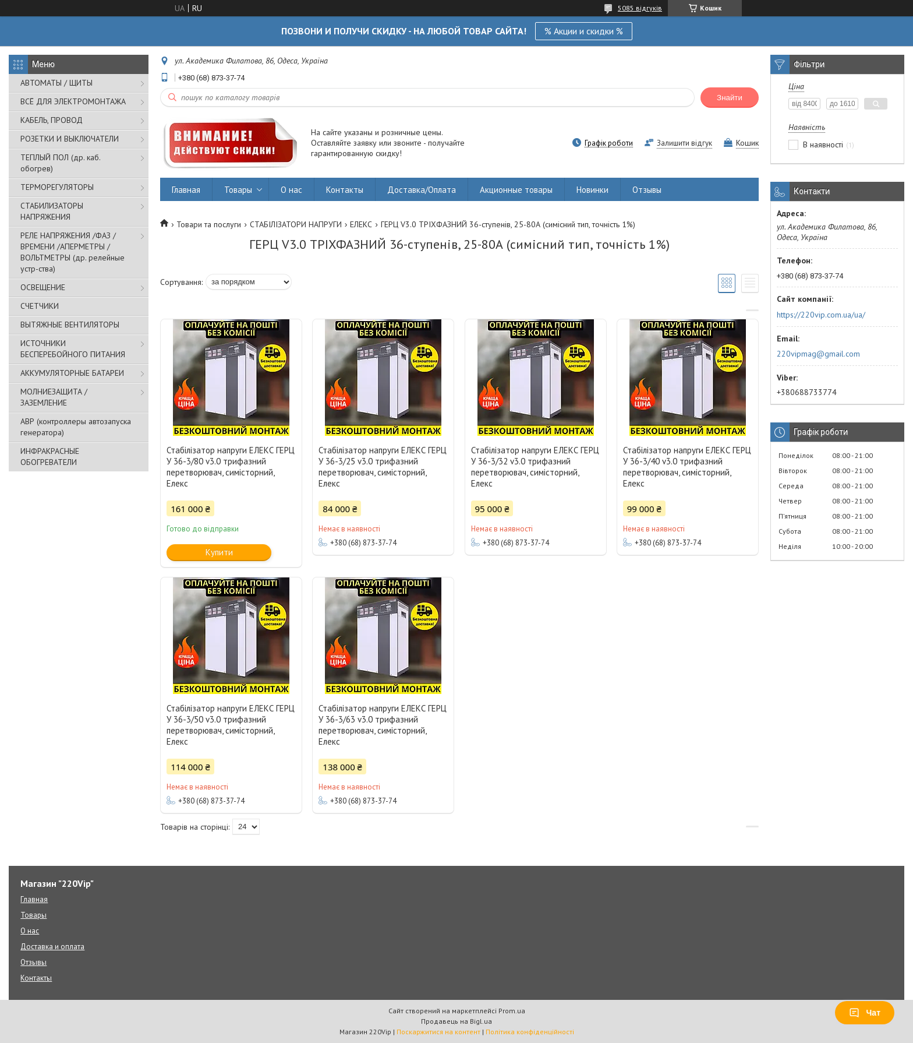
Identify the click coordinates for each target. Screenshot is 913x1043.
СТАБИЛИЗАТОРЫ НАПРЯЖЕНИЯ (51, 211)
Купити (219, 552)
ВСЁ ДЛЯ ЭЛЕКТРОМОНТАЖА (73, 101)
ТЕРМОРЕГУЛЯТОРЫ (57, 187)
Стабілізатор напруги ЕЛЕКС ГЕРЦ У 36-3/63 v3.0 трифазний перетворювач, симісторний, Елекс (383, 725)
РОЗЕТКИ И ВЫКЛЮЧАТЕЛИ (69, 138)
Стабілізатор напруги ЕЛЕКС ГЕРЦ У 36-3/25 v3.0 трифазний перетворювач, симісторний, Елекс (383, 467)
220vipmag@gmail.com (818, 353)
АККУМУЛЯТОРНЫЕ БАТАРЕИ (72, 373)
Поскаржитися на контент (438, 1031)
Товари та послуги (208, 224)
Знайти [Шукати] (729, 97)
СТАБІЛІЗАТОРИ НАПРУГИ (296, 224)
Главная (186, 189)
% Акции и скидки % (583, 31)
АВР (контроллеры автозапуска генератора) (75, 427)
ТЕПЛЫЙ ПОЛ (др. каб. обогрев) (60, 163)
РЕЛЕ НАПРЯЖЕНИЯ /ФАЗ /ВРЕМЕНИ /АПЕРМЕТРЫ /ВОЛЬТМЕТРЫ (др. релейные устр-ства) (72, 252)
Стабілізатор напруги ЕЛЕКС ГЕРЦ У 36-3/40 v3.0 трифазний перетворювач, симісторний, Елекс (687, 467)
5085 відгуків (640, 7)
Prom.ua (511, 1010)
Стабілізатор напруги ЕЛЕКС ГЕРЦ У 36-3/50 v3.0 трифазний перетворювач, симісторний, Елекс (231, 725)
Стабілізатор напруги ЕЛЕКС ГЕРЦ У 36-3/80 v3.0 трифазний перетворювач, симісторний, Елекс (231, 467)
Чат (864, 1012)
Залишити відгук (684, 143)
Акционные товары (516, 189)
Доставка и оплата (52, 947)
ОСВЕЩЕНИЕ (42, 287)
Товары (238, 189)
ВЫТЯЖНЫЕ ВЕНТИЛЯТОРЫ (69, 324)
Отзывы (646, 189)
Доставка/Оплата (421, 189)
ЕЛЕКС (361, 224)
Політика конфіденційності (530, 1031)
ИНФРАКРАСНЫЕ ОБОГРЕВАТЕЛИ (49, 456)
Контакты (344, 189)
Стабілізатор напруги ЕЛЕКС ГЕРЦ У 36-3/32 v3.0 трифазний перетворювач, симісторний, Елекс (535, 467)
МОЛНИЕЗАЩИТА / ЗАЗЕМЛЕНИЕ (53, 397)
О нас (291, 189)
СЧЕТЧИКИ (39, 306)
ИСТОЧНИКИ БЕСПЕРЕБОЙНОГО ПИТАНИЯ (72, 349)
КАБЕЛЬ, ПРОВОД (51, 120)
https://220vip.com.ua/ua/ (821, 314)
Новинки (592, 189)
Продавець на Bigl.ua (456, 1021)
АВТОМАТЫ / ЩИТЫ (56, 82)
